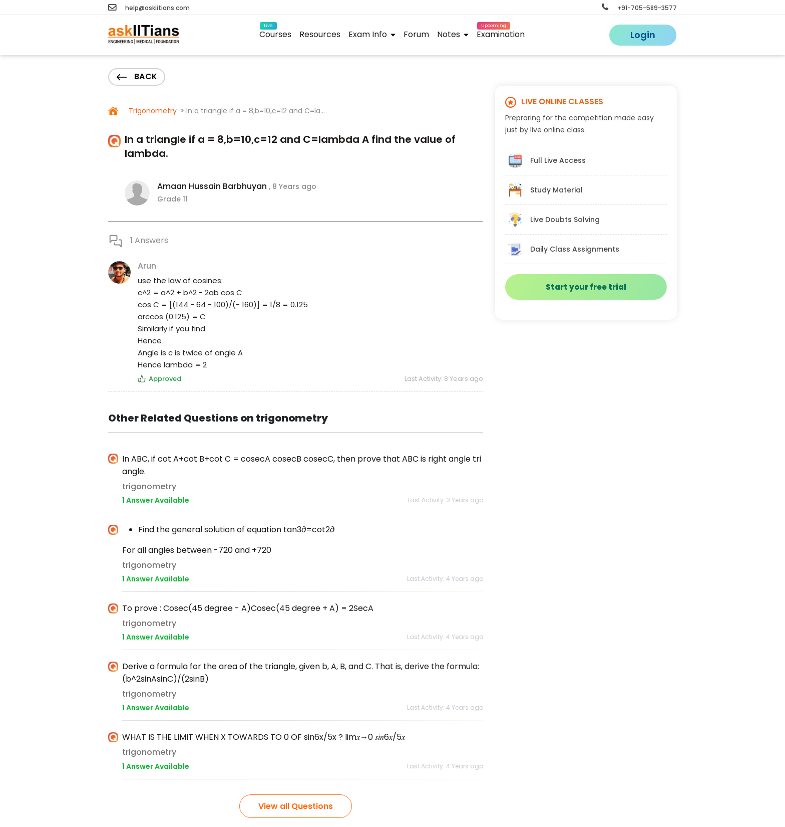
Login (642, 35)
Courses (275, 33)
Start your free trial (586, 287)
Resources (319, 34)
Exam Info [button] (372, 34)
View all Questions (295, 806)
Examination (501, 33)
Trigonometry (152, 111)
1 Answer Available (155, 500)
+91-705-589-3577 (639, 8)
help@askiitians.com (149, 8)
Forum (416, 34)
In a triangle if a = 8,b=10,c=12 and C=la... (255, 111)
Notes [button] (453, 34)
